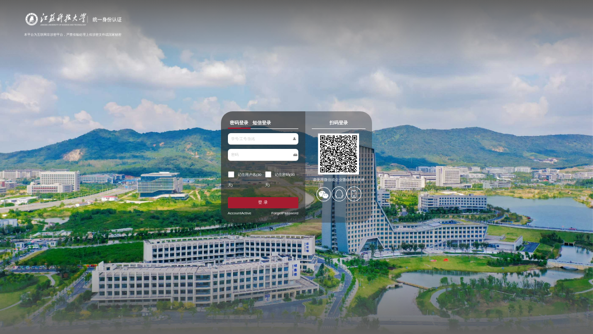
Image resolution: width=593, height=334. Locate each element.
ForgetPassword (279, 221)
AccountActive (212, 221)
